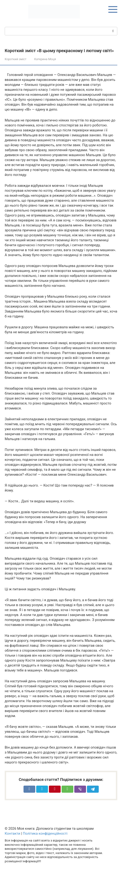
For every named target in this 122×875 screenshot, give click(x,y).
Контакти (12, 833)
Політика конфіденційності (45, 833)
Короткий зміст (15, 59)
